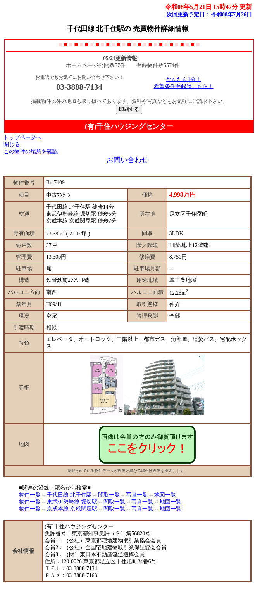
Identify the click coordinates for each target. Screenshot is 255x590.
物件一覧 (30, 495)
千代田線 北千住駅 (69, 495)
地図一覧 (165, 495)
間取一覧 (109, 495)
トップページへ (22, 137)
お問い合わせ (127, 160)
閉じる (11, 144)
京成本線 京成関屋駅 (72, 509)
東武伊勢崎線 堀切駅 (72, 502)
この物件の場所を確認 (30, 151)
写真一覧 (137, 495)
